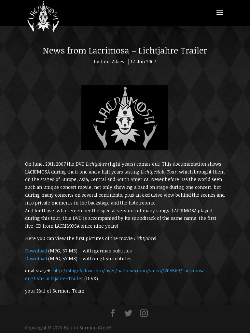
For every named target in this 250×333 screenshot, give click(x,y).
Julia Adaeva (114, 61)
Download (36, 251)
